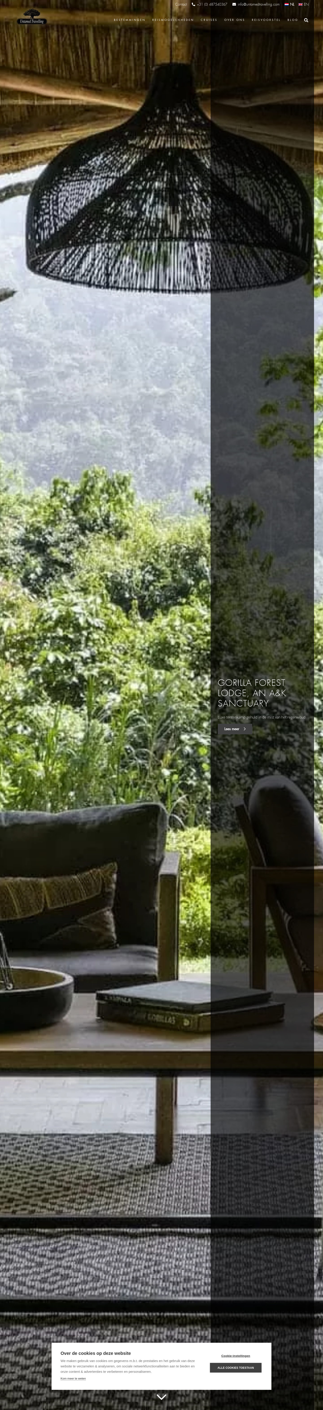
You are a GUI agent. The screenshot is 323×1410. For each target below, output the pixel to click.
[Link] (31, 16)
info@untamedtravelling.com (256, 4)
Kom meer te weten (73, 1378)
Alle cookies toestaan (236, 1367)
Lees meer (235, 729)
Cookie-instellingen (235, 1356)
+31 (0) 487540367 (209, 4)
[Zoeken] (306, 20)
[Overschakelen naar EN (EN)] (304, 4)
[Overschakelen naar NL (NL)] (289, 4)
